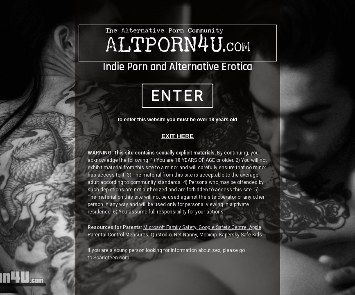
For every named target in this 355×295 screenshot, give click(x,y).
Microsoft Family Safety (169, 228)
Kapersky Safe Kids (240, 235)
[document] (177, 147)
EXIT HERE (177, 136)
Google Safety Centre (222, 228)
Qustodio (161, 235)
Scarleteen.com (111, 258)
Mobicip (208, 235)
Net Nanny (185, 235)
